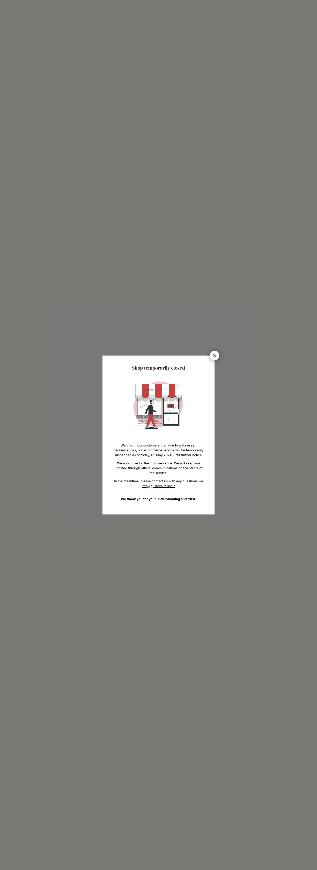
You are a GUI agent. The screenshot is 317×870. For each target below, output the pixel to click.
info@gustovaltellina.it (158, 486)
